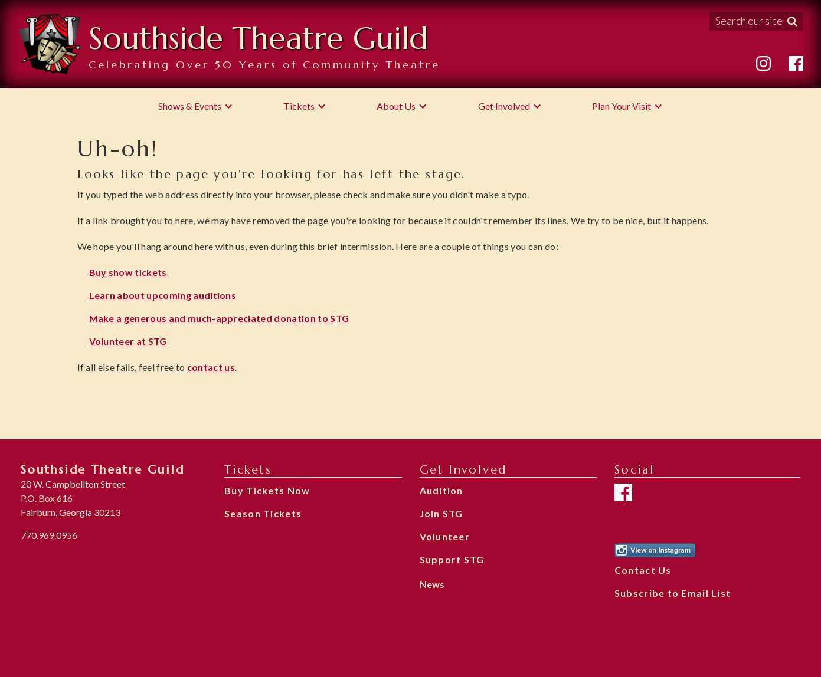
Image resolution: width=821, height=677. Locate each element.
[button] (195, 106)
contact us (211, 367)
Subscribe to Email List (672, 593)
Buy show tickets (128, 272)
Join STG (441, 513)
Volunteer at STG (128, 341)
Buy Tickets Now (267, 490)
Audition (441, 490)
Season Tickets (263, 513)
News (432, 584)
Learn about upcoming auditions (163, 295)
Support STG (452, 559)
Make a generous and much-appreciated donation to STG (219, 318)
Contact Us (643, 570)
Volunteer (445, 536)
